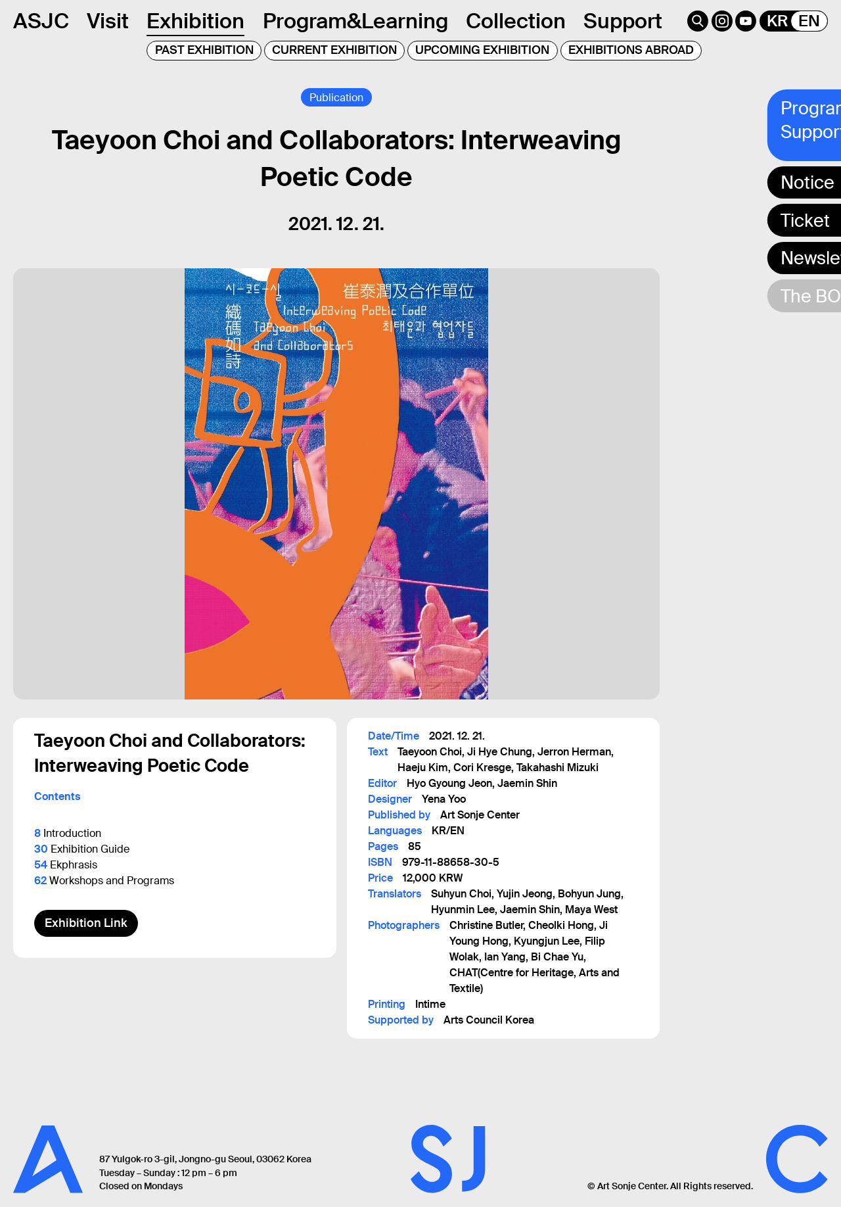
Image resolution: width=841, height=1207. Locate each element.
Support (622, 21)
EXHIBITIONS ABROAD (631, 50)
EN (809, 21)
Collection (516, 21)
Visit (108, 21)
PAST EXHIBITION (204, 50)
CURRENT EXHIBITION (334, 50)
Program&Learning (355, 21)
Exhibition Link (86, 923)
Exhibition (195, 21)
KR (777, 21)
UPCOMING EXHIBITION (482, 50)
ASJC (41, 21)
